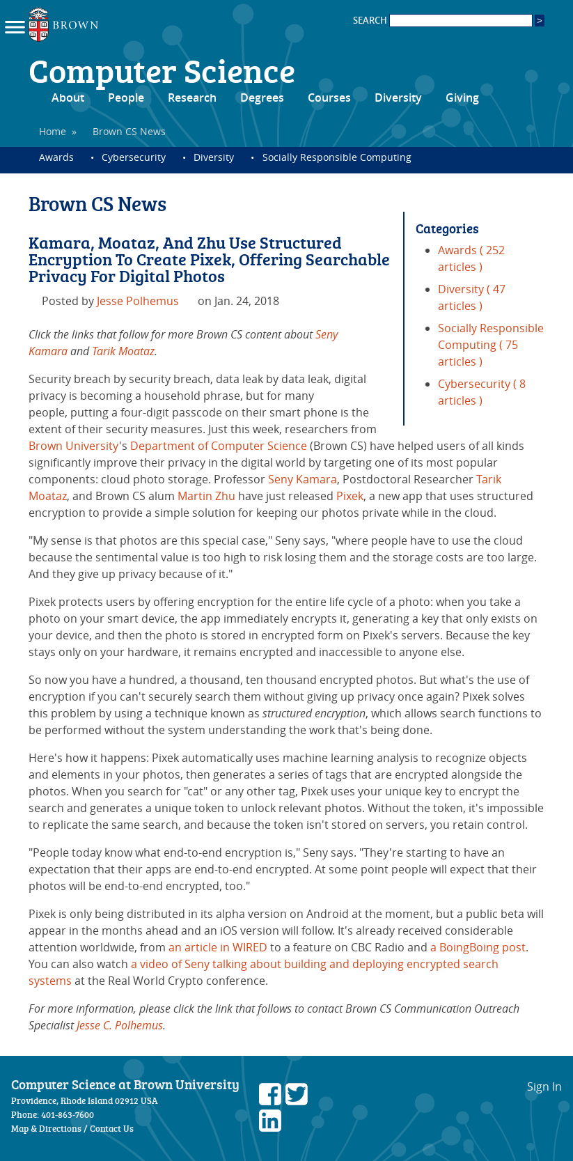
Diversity (398, 97)
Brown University (74, 445)
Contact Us (112, 1128)
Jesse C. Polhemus (120, 1025)
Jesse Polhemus (138, 301)
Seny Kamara (302, 479)
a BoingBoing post (478, 947)
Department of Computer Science (218, 445)
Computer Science (162, 70)
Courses (329, 97)
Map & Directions (46, 1128)
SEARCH (443, 20)
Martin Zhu (206, 496)
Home (52, 131)
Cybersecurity (134, 157)
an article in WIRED (217, 947)
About (68, 97)
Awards (56, 157)
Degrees (262, 97)
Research (192, 97)
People (126, 97)
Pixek (349, 496)
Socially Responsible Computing (336, 157)
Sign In (544, 1086)
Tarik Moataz (123, 351)
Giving (462, 97)
